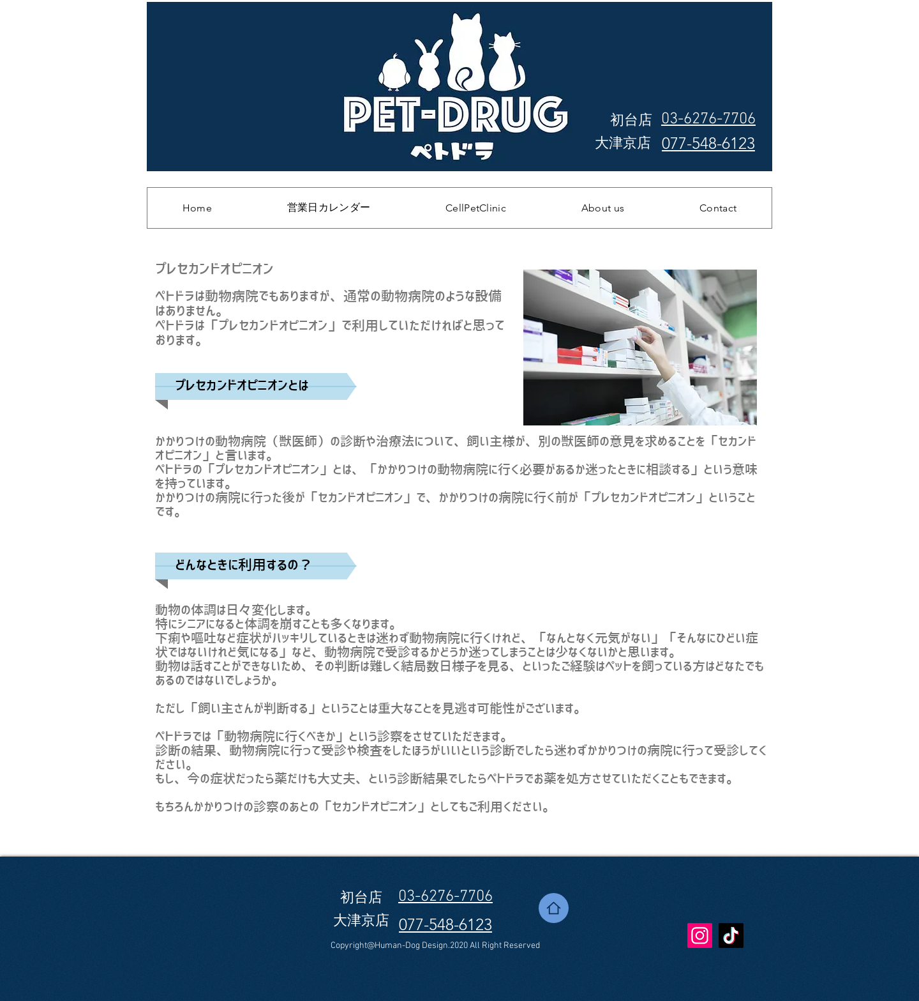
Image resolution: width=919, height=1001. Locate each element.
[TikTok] (731, 935)
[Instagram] (699, 935)
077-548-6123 (708, 143)
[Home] (554, 908)
